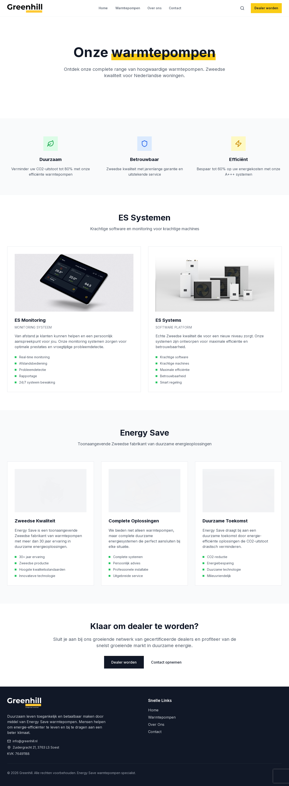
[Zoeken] (242, 8)
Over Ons (156, 724)
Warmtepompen (127, 8)
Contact (175, 8)
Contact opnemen (166, 662)
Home (103, 8)
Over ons (154, 8)
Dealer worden (266, 8)
